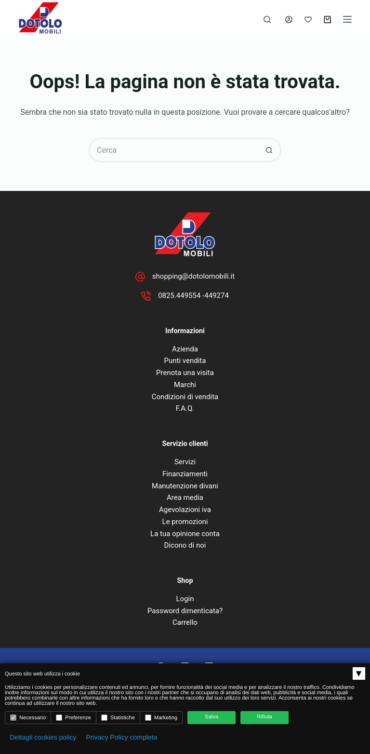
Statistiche (118, 717)
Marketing (161, 717)
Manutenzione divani (185, 486)
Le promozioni (185, 521)
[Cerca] (267, 19)
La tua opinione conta (185, 533)
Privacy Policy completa (122, 737)
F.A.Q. (185, 408)
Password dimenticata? (185, 610)
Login (185, 598)
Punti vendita (185, 360)
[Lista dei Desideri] (308, 19)
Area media (185, 497)
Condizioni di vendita (185, 396)
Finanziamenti (185, 474)
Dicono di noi (185, 545)
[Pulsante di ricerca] (269, 150)
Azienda (185, 349)
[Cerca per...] (173, 150)
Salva (211, 717)
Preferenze (73, 717)
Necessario (28, 717)
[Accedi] (288, 19)
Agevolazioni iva (185, 509)
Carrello (185, 622)
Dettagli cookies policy (43, 737)
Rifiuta (264, 717)
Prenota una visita (185, 372)
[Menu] (347, 19)
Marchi (185, 384)
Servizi (185, 462)
